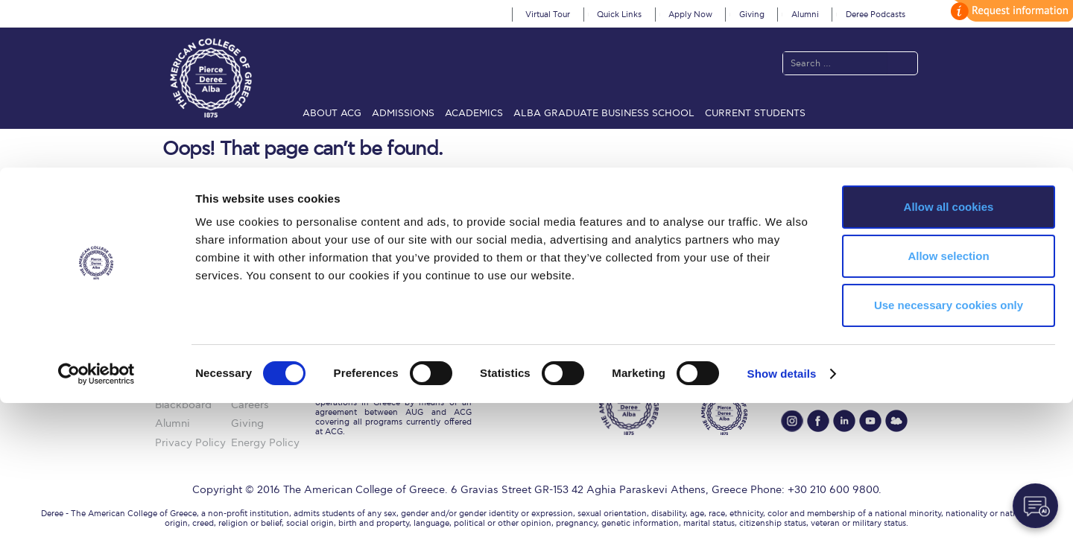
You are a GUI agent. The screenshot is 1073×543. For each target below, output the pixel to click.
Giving (752, 14)
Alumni (805, 14)
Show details (782, 513)
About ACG (332, 113)
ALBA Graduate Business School (603, 113)
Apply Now (690, 14)
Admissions (403, 113)
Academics (474, 113)
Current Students (755, 113)
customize (1009, 11)
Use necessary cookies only (948, 445)
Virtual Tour (547, 14)
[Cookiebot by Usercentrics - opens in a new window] (96, 514)
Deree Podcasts (875, 14)
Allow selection (948, 396)
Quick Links (619, 14)
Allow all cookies (949, 346)
